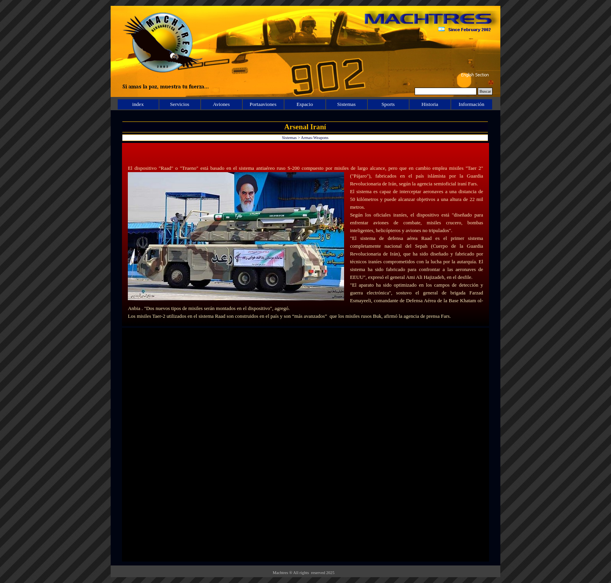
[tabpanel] (305, 234)
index (138, 104)
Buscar (485, 91)
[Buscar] (446, 91)
